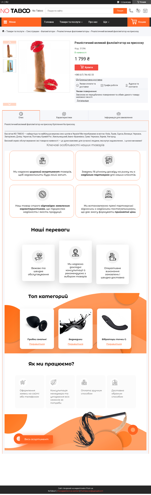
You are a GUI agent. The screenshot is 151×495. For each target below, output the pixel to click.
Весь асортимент (36, 440)
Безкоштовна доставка (90, 80)
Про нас (92, 22)
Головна (49, 22)
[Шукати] (120, 11)
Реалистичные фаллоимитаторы (73, 31)
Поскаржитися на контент (68, 492)
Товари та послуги (70, 22)
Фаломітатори (48, 31)
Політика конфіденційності (92, 492)
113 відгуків (126, 2)
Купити (89, 67)
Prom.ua (89, 489)
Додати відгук (138, 11)
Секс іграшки (32, 31)
